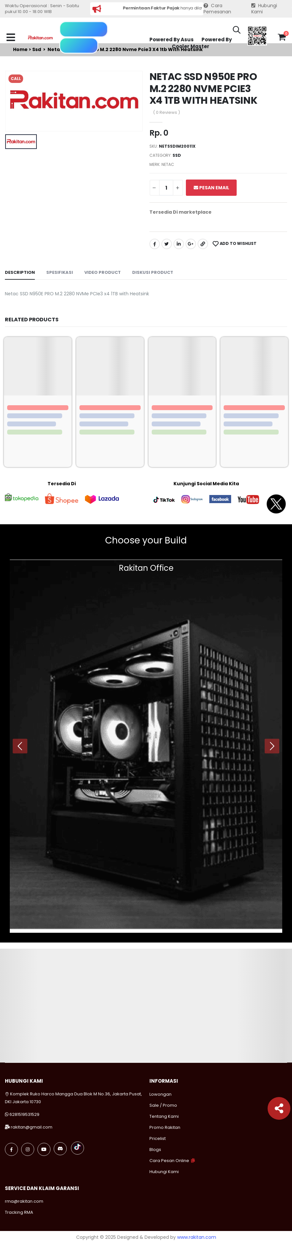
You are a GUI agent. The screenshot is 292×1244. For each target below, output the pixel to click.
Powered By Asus (171, 39)
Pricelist (157, 1138)
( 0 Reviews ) (166, 112)
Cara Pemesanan (217, 9)
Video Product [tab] (102, 272)
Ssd (177, 155)
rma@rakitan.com (24, 1201)
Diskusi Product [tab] (152, 272)
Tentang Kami (164, 1116)
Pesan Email (211, 187)
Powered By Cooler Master (202, 43)
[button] (237, 31)
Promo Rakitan (164, 1127)
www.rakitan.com (196, 1237)
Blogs (155, 1149)
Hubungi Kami (264, 9)
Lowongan (160, 1094)
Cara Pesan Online (169, 1160)
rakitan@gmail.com (31, 1127)
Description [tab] (20, 272)
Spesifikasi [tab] (59, 272)
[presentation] (20, 746)
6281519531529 (24, 1114)
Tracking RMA (19, 1212)
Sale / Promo (163, 1105)
